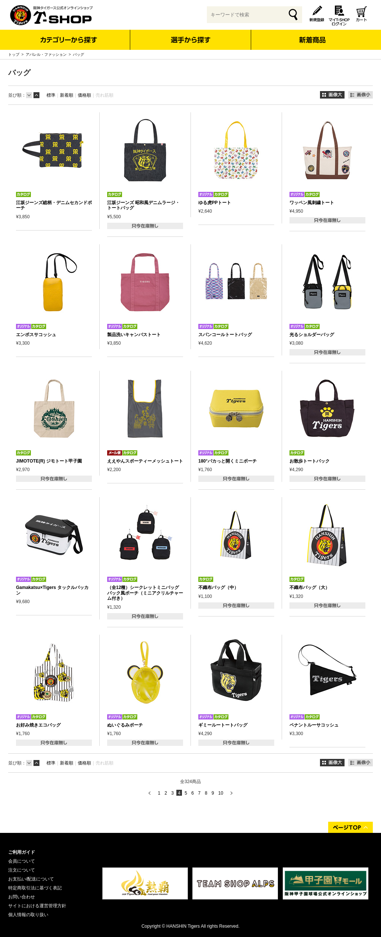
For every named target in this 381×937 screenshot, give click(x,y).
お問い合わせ (21, 896)
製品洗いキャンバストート (134, 334)
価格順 (84, 95)
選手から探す (190, 40)
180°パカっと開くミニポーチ (227, 461)
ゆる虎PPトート (214, 202)
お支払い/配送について (31, 879)
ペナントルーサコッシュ (314, 725)
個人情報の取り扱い (28, 914)
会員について (21, 861)
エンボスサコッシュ (36, 334)
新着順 (66, 95)
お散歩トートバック (309, 461)
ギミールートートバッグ (222, 725)
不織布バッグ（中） (218, 587)
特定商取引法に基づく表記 (35, 888)
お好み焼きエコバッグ (38, 725)
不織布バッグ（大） (309, 587)
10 (220, 793)
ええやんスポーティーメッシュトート (145, 461)
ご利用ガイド (21, 852)
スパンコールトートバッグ (225, 334)
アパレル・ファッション (46, 54)
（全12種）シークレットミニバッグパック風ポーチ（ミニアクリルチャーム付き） (145, 593)
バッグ (78, 54)
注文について (21, 870)
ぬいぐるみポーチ (125, 725)
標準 (51, 95)
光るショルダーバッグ (311, 334)
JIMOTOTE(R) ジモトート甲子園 (49, 461)
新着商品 (312, 35)
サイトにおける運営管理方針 (37, 905)
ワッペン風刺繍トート (311, 202)
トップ (13, 54)
